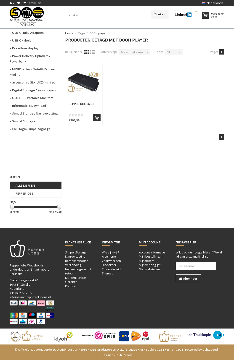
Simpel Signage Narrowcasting (34, 113)
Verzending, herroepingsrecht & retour (78, 269)
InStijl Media (124, 355)
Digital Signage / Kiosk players (33, 90)
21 (168, 52)
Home (69, 33)
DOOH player (98, 33)
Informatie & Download (28, 106)
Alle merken (25, 185)
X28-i (81, 104)
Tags (81, 33)
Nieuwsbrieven (149, 269)
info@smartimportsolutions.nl (30, 297)
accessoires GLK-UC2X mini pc (32, 82)
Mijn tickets (146, 261)
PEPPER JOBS (24, 193)
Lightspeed (210, 349)
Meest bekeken (132, 52)
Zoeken (159, 14)
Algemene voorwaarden (111, 258)
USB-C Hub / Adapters (27, 33)
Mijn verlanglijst (149, 265)
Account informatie (152, 252)
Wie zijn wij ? (110, 252)
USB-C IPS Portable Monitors (31, 98)
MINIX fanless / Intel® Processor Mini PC (34, 72)
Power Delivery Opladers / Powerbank (30, 58)
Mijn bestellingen (150, 256)
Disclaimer (109, 265)
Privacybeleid (111, 269)
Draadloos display (24, 48)
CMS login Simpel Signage (30, 129)
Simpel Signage (22, 121)
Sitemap (107, 273)
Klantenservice (75, 278)
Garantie (71, 282)
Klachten (71, 286)
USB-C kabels (20, 40)
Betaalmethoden (76, 261)
